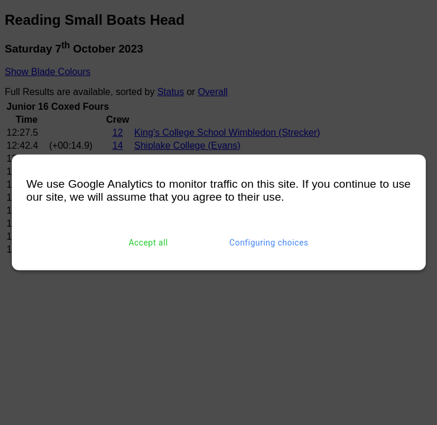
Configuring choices (269, 243)
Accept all (148, 243)
